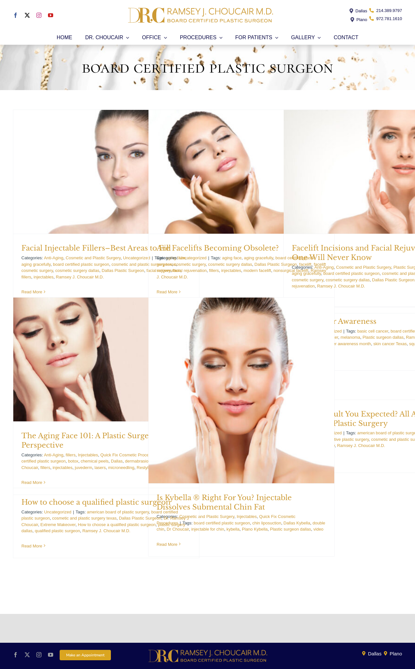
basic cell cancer (372, 331)
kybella (232, 529)
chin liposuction (266, 523)
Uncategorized (136, 257)
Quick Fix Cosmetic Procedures (130, 454)
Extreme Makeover (58, 524)
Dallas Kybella (296, 523)
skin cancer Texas (390, 343)
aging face (232, 257)
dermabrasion (138, 461)
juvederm (83, 467)
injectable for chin (207, 529)
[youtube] (50, 15)
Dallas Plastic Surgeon (123, 270)
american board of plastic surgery (118, 512)
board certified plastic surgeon (81, 264)
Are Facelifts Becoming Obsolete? (218, 248)
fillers (26, 277)
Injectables (88, 454)
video (319, 529)
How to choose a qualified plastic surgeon (96, 502)
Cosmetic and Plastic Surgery (93, 257)
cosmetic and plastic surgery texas (84, 518)
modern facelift (257, 270)
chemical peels (95, 461)
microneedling (121, 467)
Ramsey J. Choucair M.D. (80, 277)
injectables (43, 277)
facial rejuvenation (190, 270)
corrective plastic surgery (346, 439)
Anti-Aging (53, 257)
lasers (100, 467)
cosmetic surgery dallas (77, 270)
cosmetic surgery (37, 270)
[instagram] (39, 15)
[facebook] (15, 15)
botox (73, 461)
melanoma (350, 337)
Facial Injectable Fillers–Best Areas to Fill (96, 248)
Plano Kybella (255, 529)
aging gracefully (36, 264)
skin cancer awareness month (343, 343)
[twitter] (27, 15)
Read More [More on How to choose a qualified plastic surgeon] (31, 546)
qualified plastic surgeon (57, 530)
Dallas (117, 461)
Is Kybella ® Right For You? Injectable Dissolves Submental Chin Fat (224, 502)
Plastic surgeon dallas (290, 529)
